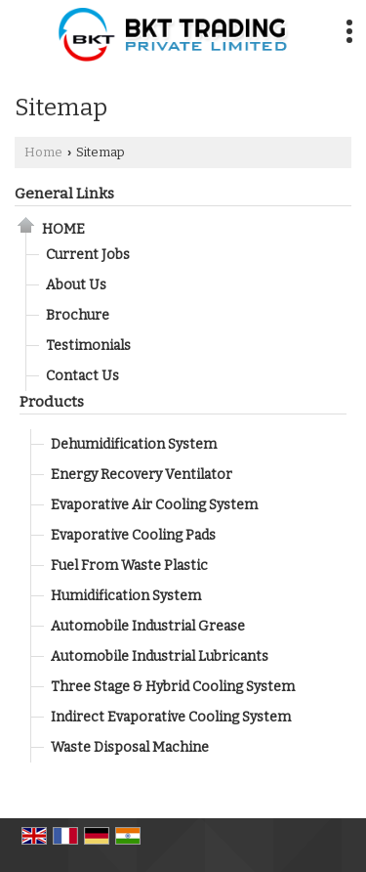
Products (52, 402)
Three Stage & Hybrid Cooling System (173, 686)
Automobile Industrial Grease (148, 626)
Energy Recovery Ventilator (141, 474)
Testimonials (88, 345)
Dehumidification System (134, 444)
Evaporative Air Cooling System (154, 505)
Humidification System (126, 596)
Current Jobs (88, 254)
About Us (76, 285)
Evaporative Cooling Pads (133, 535)
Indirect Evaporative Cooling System (171, 717)
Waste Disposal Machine (130, 747)
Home (43, 152)
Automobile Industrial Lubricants (159, 656)
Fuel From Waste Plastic (129, 565)
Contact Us (82, 376)
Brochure (77, 315)
